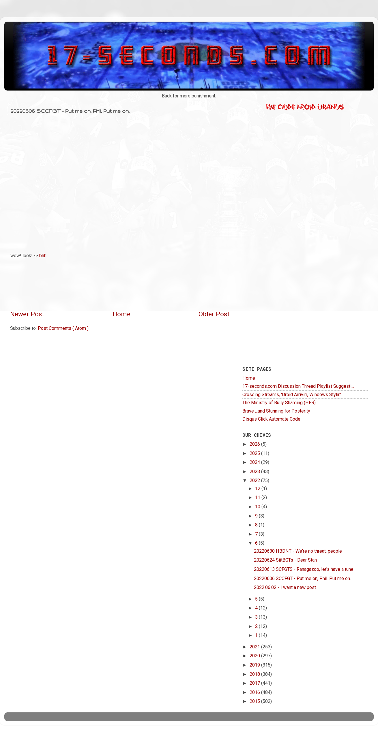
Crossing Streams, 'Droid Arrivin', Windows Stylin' (291, 394)
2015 (255, 701)
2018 (255, 674)
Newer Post (27, 314)
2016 (255, 692)
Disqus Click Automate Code (271, 419)
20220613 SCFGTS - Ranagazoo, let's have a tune (303, 569)
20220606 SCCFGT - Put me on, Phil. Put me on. (302, 578)
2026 (255, 444)
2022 (255, 480)
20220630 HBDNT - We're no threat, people (298, 551)
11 (258, 497)
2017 (255, 683)
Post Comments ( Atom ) (63, 328)
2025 (255, 453)
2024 (255, 462)
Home (121, 314)
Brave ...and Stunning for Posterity (276, 411)
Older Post (214, 314)
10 (258, 506)
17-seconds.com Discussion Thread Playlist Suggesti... (298, 386)
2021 (255, 647)
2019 (255, 665)
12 (258, 488)
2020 (255, 655)
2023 (255, 471)
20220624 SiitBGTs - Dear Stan (285, 560)
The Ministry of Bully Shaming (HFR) (279, 402)
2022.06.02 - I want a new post (285, 587)
